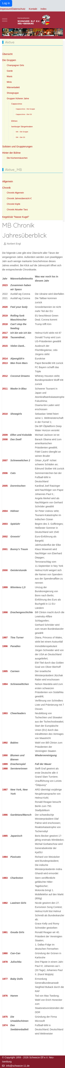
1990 (5, 755)
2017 (5, 332)
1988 (5, 768)
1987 (5, 789)
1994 (5, 684)
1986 (5, 814)
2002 (5, 536)
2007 (5, 460)
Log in (6, 3)
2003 (5, 523)
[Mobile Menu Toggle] (4, 19)
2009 (5, 434)
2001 (5, 549)
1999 (5, 587)
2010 (5, 413)
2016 (5, 337)
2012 (5, 376)
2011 (5, 388)
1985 (5, 835)
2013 (5, 363)
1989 (5, 764)
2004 (5, 511)
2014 (5, 358)
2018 (5, 324)
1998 (5, 612)
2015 (5, 345)
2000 (5, 570)
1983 (5, 877)
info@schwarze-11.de (18, 1065)
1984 (5, 856)
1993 (5, 713)
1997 (5, 637)
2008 (5, 439)
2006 (5, 473)
